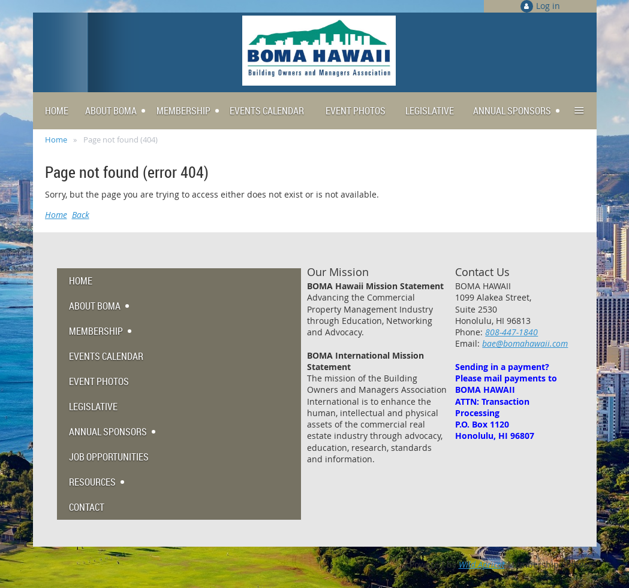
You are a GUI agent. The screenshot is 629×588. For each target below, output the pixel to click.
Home (56, 139)
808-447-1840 (511, 332)
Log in (548, 5)
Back (80, 214)
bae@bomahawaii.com (525, 343)
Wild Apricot (482, 564)
